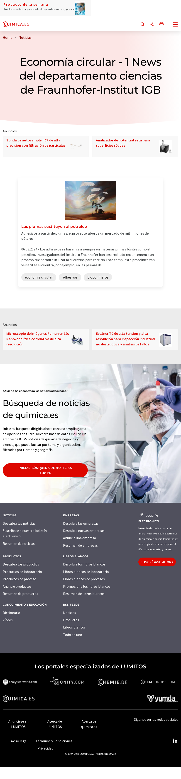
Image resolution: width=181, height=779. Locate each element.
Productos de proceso (19, 579)
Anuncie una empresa (79, 538)
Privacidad (45, 748)
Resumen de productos (20, 593)
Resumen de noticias (19, 543)
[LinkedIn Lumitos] (175, 741)
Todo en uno (72, 634)
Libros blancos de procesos (84, 579)
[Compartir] (152, 24)
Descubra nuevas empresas (84, 530)
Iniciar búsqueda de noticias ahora (45, 470)
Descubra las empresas (80, 523)
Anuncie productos (17, 586)
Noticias (69, 612)
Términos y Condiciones (54, 741)
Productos (71, 620)
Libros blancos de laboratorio (86, 571)
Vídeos (8, 620)
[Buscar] (142, 24)
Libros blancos (74, 627)
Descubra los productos (21, 564)
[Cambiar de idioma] (161, 24)
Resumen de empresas (80, 545)
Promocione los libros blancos (86, 586)
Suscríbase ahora (157, 562)
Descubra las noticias (19, 523)
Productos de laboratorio (22, 571)
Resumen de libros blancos (84, 593)
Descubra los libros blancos (84, 564)
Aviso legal (19, 741)
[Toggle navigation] (175, 25)
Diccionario (11, 612)
